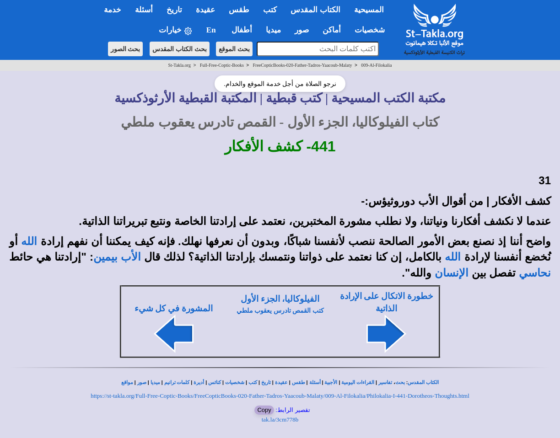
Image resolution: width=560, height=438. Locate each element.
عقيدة (281, 382)
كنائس (214, 382)
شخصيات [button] (373, 30)
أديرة (199, 382)
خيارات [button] (176, 30)
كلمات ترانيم (177, 382)
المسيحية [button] (369, 9)
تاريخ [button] (174, 9)
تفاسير (385, 382)
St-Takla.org (179, 65)
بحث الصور (125, 49)
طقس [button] (239, 9)
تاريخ (266, 382)
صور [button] (302, 30)
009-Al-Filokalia (376, 65)
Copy (264, 409)
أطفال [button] (242, 30)
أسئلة (315, 382)
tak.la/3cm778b (280, 419)
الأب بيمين (117, 257)
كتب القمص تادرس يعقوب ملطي (280, 310)
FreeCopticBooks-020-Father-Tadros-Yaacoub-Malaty (302, 65)
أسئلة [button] (144, 9)
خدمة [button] (112, 9)
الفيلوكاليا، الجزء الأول (280, 299)
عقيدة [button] (205, 9)
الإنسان (451, 273)
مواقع (127, 382)
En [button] (212, 30)
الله (29, 241)
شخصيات (234, 382)
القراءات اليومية (357, 382)
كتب (252, 382)
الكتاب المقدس (423, 382)
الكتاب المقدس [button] (315, 9)
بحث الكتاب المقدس (179, 49)
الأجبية (330, 382)
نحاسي (535, 273)
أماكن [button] (332, 30)
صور (141, 382)
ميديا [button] (273, 30)
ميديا (155, 382)
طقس (298, 382)
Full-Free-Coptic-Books (222, 65)
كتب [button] (270, 9)
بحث (400, 382)
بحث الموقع (234, 49)
